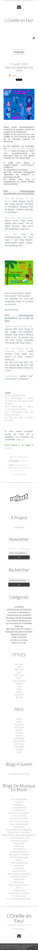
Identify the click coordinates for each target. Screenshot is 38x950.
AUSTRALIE (19, 744)
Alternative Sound (19, 818)
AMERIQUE (19, 738)
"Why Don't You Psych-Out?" (19, 217)
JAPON (19, 719)
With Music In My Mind (19, 832)
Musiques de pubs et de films (19, 631)
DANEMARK (19, 746)
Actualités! (19, 606)
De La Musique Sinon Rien (19, 898)
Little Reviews (19, 849)
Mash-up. (25, 461)
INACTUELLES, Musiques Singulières (19, 835)
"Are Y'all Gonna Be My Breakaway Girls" (19, 350)
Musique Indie (19, 871)
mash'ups (11, 468)
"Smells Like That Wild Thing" (19, 326)
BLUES (19, 697)
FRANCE (19, 735)
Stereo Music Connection (19, 873)
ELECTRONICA (19, 681)
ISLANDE (19, 749)
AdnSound (19, 865)
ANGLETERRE (19, 741)
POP (19, 686)
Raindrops (19, 868)
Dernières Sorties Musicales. (19, 617)
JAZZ (19, 672)
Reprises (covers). (19, 634)
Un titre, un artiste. (19, 640)
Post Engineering (19, 862)
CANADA (19, 733)
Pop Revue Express (19, 840)
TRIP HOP (19, 669)
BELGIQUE (19, 724)
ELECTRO (19, 694)
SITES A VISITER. (19, 637)
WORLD (19, 683)
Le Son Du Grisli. (19, 815)
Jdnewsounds (19, 890)
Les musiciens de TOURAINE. (19, 623)
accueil (8, 448)
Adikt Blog (19, 846)
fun (28, 468)
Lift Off (10, 234)
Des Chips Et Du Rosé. (19, 885)
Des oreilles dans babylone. (19, 829)
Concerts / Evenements (19, 612)
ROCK (19, 678)
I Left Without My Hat (19, 838)
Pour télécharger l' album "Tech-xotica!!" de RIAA (19, 408)
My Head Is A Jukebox (19, 854)
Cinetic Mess (19, 826)
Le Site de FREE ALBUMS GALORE (19, 149)
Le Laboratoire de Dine (19, 773)
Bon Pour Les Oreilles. (19, 813)
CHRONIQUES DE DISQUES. (19, 609)
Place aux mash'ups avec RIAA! (19, 69)
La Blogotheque (19, 807)
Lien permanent (19, 457)
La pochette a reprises (19, 893)
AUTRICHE (19, 727)
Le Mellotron (19, 810)
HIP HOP (19, 664)
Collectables (19, 879)
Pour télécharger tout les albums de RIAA (19, 413)
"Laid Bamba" (11, 376)
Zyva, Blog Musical (19, 824)
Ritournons (19, 882)
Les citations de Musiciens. (19, 620)
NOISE (19, 692)
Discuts (19, 860)
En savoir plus (23, 948)
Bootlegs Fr (19, 804)
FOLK (19, 689)
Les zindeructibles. (19, 799)
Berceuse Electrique (19, 821)
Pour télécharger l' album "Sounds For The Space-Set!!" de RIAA (19, 401)
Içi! (22, 439)
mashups (24, 465)
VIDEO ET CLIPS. (19, 642)
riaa (17, 465)
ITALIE (19, 752)
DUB (19, 667)
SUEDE (19, 721)
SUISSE (19, 730)
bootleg (21, 468)
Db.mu (19, 887)
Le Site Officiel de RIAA (15, 395)
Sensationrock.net (19, 876)
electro (19, 470)
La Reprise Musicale (19, 851)
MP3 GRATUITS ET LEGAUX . (19, 629)
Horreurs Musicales (19, 857)
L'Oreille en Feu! (19, 20)
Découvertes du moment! (19, 615)
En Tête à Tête (19, 896)
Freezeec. (19, 802)
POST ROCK (19, 675)
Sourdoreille (19, 843)
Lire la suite (19, 527)
